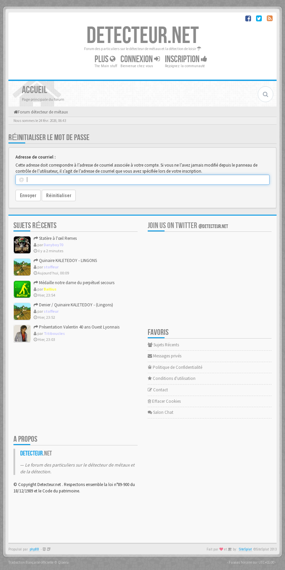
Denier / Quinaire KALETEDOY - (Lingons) (73, 305)
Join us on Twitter (188, 225)
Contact (158, 390)
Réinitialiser (58, 195)
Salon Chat (160, 412)
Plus (105, 58)
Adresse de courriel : (35, 157)
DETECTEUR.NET (142, 36)
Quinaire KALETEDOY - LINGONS (65, 260)
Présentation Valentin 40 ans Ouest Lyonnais (76, 327)
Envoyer (28, 195)
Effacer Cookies (164, 401)
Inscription (186, 58)
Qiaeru (63, 562)
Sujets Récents (163, 345)
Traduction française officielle (31, 562)
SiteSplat (245, 549)
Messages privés (164, 356)
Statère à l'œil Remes (55, 238)
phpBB (34, 549)
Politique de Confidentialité (175, 367)
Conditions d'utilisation (171, 378)
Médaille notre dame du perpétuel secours (74, 283)
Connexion (140, 58)
